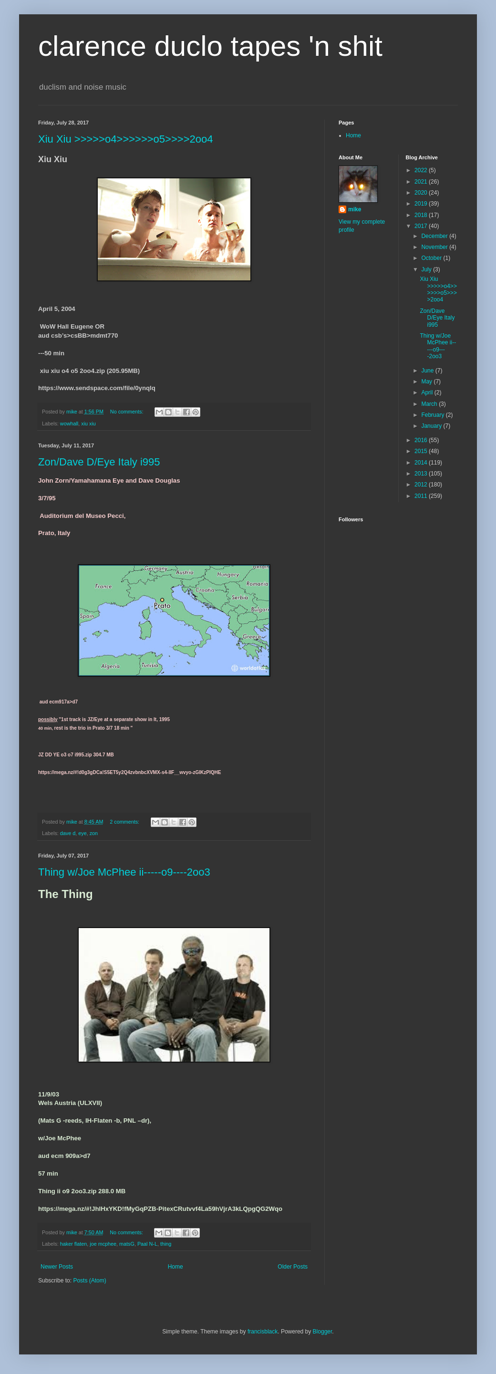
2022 (421, 170)
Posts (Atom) (89, 1280)
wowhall (69, 423)
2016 (421, 440)
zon (94, 833)
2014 (421, 462)
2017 (421, 226)
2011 (421, 496)
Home (175, 1266)
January (432, 426)
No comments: (127, 411)
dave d (67, 833)
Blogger (322, 1331)
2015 (421, 451)
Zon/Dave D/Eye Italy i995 (99, 462)
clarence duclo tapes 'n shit (210, 46)
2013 (421, 473)
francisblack (263, 1331)
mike (354, 209)
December (435, 236)
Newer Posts (57, 1266)
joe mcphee (103, 1244)
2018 (421, 215)
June (428, 370)
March (430, 404)
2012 (421, 484)
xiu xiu (88, 423)
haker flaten (73, 1244)
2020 (421, 192)
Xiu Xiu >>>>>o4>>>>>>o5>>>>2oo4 (125, 139)
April (427, 392)
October (432, 258)
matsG (126, 1244)
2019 (421, 203)
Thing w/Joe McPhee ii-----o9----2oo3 (124, 872)
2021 (421, 181)
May (427, 381)
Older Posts (293, 1266)
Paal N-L (147, 1244)
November (435, 247)
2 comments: (125, 822)
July (427, 269)
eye (82, 833)
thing (165, 1244)
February (433, 415)
